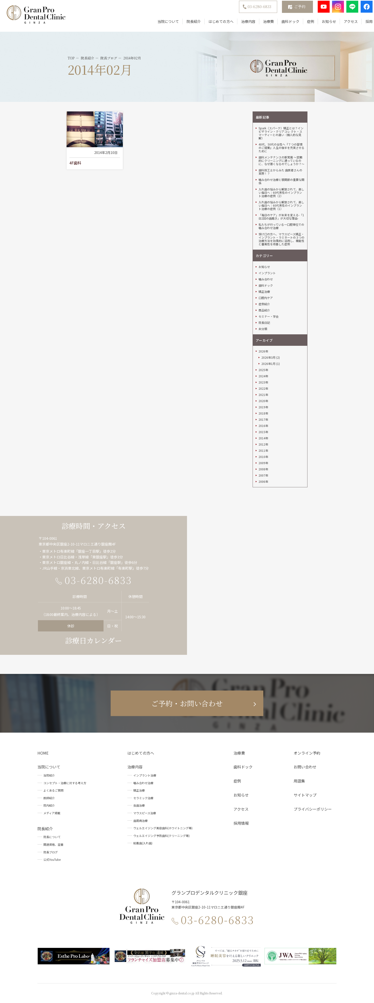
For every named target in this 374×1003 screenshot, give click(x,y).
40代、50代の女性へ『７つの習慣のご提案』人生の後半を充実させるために (281, 148)
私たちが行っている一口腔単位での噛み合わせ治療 (281, 226)
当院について (162, 24)
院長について (52, 837)
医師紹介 (49, 798)
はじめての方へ (214, 24)
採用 (362, 24)
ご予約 (293, 9)
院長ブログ (50, 852)
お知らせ (323, 24)
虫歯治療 (139, 805)
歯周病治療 (140, 821)
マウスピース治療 (144, 813)
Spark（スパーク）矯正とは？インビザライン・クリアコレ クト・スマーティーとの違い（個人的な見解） (281, 133)
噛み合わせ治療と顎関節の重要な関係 (281, 181)
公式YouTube (52, 859)
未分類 (263, 329)
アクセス (345, 24)
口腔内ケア (266, 297)
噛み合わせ (266, 279)
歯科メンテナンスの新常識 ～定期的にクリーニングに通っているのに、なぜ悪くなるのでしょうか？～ (281, 161)
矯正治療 (264, 291)
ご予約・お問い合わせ (187, 703)
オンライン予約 (307, 753)
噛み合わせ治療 (143, 783)
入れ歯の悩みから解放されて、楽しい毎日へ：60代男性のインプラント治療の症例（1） (281, 205)
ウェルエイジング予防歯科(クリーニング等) (161, 836)
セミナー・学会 (269, 316)
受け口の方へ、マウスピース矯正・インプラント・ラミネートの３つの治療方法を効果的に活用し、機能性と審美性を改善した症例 (281, 239)
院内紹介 (49, 805)
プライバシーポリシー (313, 809)
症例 (304, 24)
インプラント (267, 273)
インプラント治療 (144, 775)
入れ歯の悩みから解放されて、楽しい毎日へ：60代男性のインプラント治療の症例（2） (281, 193)
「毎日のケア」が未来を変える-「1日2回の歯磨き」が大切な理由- (281, 216)
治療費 (262, 24)
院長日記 (264, 322)
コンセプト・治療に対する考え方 (64, 783)
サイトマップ (305, 795)
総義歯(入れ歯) (142, 843)
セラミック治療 (143, 798)
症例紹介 (264, 304)
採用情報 (241, 823)
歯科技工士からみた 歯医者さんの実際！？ (280, 171)
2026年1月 (268, 363)
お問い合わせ (305, 767)
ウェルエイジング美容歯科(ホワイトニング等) (162, 828)
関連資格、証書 (53, 844)
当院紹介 (49, 775)
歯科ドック (284, 24)
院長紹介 (187, 24)
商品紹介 (264, 310)
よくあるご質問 (53, 790)
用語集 (299, 781)
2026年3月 (268, 357)
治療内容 (242, 24)
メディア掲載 (51, 813)
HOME (42, 753)
